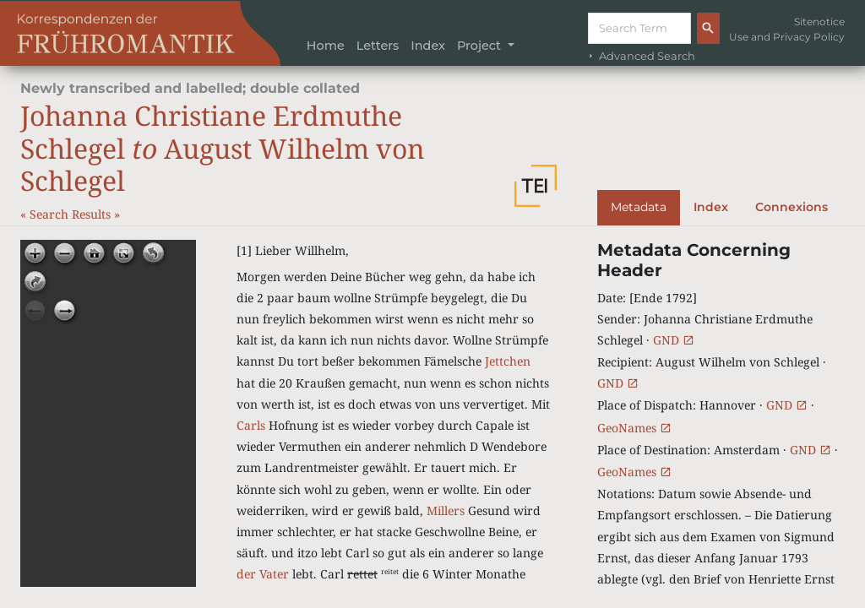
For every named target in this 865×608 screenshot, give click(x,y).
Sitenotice (819, 21)
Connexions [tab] (791, 206)
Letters (378, 45)
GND (673, 340)
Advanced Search (640, 56)
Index (428, 45)
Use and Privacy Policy (787, 36)
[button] (535, 186)
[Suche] (639, 28)
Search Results (72, 214)
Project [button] (480, 45)
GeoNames (634, 428)
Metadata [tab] (638, 206)
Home (326, 45)
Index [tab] (711, 206)
